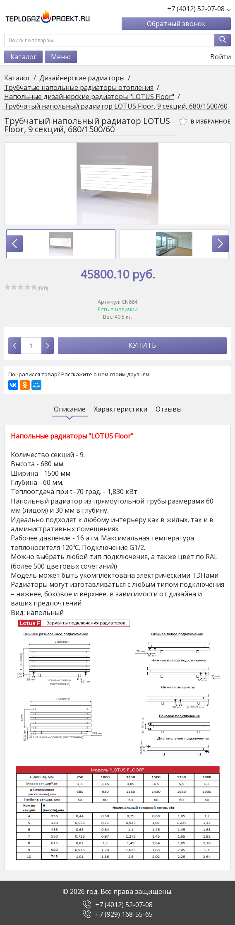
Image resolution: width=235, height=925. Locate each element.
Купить (142, 345)
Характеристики (120, 409)
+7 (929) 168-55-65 (124, 914)
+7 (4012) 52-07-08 (124, 904)
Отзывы (169, 409)
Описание (70, 409)
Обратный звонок (176, 23)
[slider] (20, 286)
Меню (61, 56)
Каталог (23, 56)
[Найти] (222, 40)
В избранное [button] (204, 121)
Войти (215, 56)
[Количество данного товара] (31, 345)
